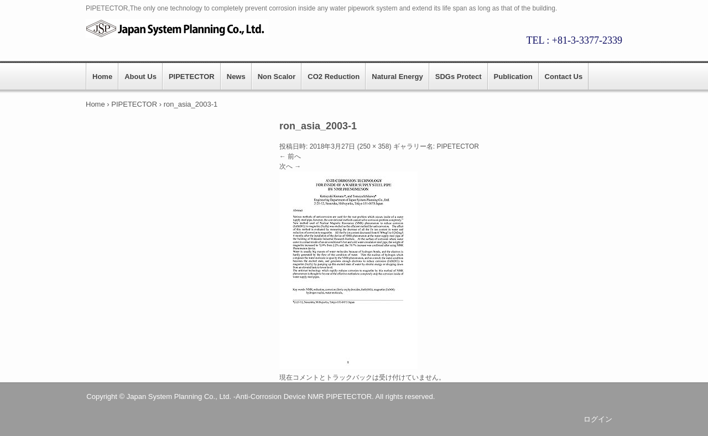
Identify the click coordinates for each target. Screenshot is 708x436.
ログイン (598, 419)
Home (102, 76)
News (236, 76)
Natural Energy (397, 76)
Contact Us (564, 76)
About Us (140, 76)
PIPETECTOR (192, 76)
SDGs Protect (458, 76)
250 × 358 (374, 146)
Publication (513, 76)
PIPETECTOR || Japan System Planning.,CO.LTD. (182, 28)
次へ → (290, 166)
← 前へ (290, 156)
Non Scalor (277, 76)
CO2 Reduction (334, 76)
